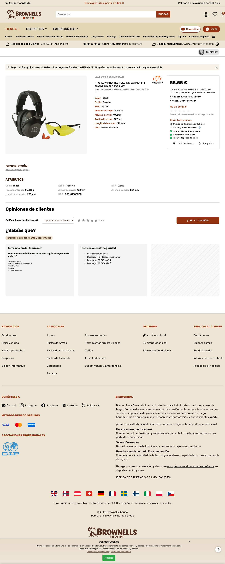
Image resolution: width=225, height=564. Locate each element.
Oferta (214, 29)
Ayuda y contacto (17, 3)
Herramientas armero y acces (159, 36)
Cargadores (97, 36)
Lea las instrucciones (97, 253)
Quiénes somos (203, 342)
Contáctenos (201, 335)
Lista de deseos (215, 14)
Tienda (11, 29)
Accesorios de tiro (130, 36)
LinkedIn (70, 405)
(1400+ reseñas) (122, 44)
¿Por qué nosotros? (154, 335)
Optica (182, 36)
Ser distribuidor (203, 350)
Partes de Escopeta (77, 36)
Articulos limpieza (199, 36)
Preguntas (206, 143)
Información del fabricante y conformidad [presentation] (29, 238)
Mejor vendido (10, 342)
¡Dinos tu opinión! (198, 220)
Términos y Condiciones (157, 350)
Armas (8, 36)
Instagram (28, 405)
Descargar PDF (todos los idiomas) (103, 257)
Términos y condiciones (98, 552)
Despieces (35, 29)
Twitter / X (90, 405)
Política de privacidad (207, 365)
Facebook (49, 405)
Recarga (111, 36)
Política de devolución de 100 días (199, 3)
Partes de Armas (25, 36)
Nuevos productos (13, 350)
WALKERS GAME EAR (109, 77)
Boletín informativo (13, 365)
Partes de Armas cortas (50, 36)
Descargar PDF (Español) (99, 260)
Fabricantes (64, 29)
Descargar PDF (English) (99, 263)
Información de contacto (208, 358)
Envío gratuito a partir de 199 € (104, 3)
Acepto (109, 557)
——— (214, 36)
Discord (9, 405)
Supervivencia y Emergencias (103, 365)
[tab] (29, 238)
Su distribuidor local (155, 342)
